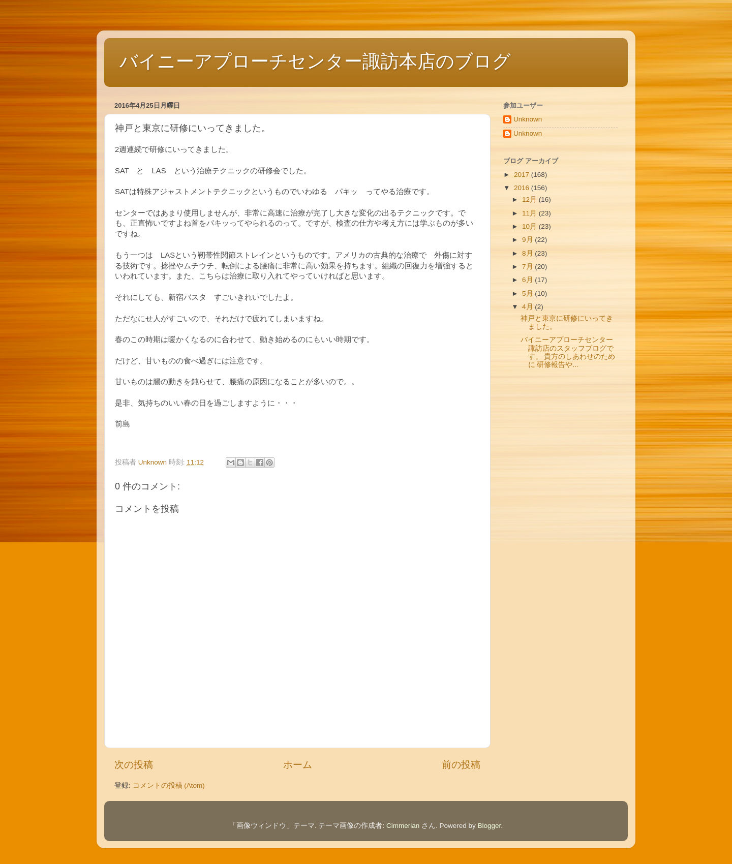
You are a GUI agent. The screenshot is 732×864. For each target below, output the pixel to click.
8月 (528, 253)
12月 (530, 199)
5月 (528, 293)
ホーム (297, 764)
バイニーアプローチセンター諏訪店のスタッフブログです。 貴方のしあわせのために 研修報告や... (568, 352)
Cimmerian (402, 825)
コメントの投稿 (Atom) (169, 785)
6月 (528, 280)
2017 (522, 174)
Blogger (489, 825)
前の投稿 (461, 764)
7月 (528, 266)
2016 (522, 188)
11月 (530, 213)
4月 (528, 307)
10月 (530, 226)
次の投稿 (133, 764)
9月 (528, 239)
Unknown (527, 119)
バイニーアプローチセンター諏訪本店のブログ (315, 61)
